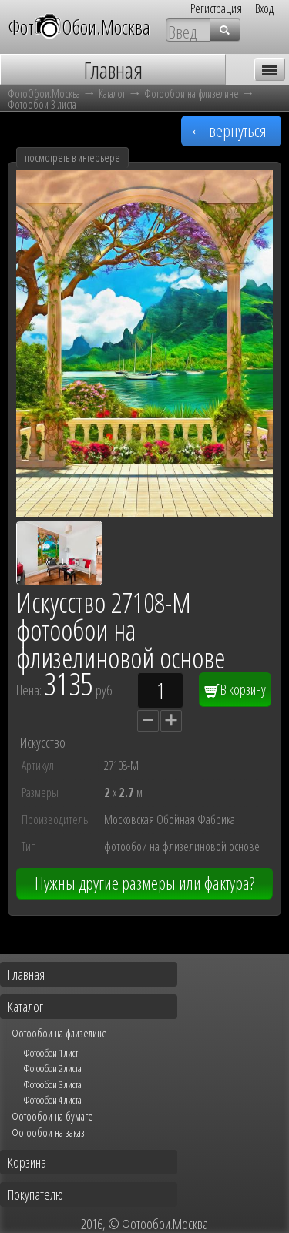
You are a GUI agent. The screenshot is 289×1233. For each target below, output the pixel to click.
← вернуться (228, 130)
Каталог (112, 93)
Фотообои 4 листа (52, 1100)
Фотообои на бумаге (52, 1116)
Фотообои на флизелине (191, 93)
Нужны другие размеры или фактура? (144, 883)
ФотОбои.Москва (79, 27)
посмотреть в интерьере (72, 157)
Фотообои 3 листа (42, 104)
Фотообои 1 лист (50, 1053)
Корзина (27, 1162)
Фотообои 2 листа (52, 1068)
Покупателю (35, 1194)
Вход (264, 8)
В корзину (235, 689)
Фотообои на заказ (48, 1132)
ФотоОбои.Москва (44, 93)
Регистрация (216, 8)
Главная (26, 974)
